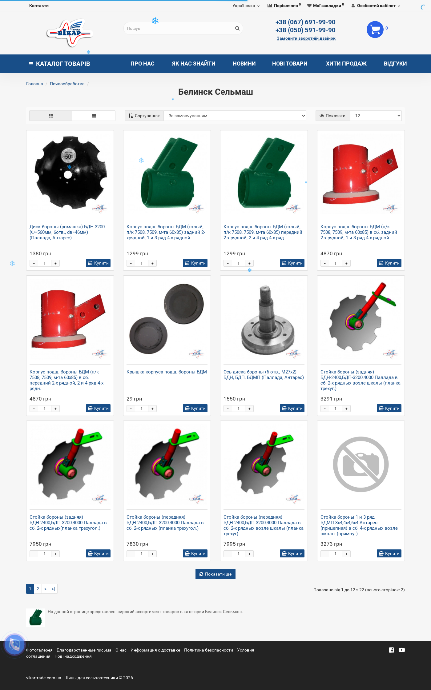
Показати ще (215, 574)
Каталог (59, 63)
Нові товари (290, 63)
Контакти (39, 5)
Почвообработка (67, 83)
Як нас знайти (194, 63)
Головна (34, 83)
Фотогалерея (39, 650)
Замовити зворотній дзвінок (306, 38)
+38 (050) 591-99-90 (306, 30)
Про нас (143, 63)
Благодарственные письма (84, 650)
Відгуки (395, 63)
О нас (121, 650)
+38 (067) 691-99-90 (306, 22)
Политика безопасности (208, 650)
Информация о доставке (155, 650)
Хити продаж (346, 63)
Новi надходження (73, 656)
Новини (244, 63)
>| (53, 588)
